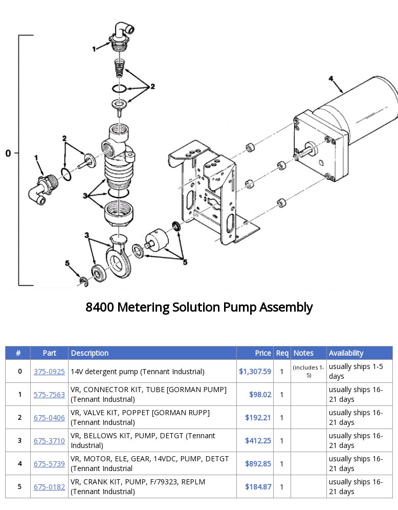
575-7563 (49, 394)
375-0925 (49, 371)
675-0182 (49, 487)
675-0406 (49, 417)
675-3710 (49, 440)
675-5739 (49, 463)
